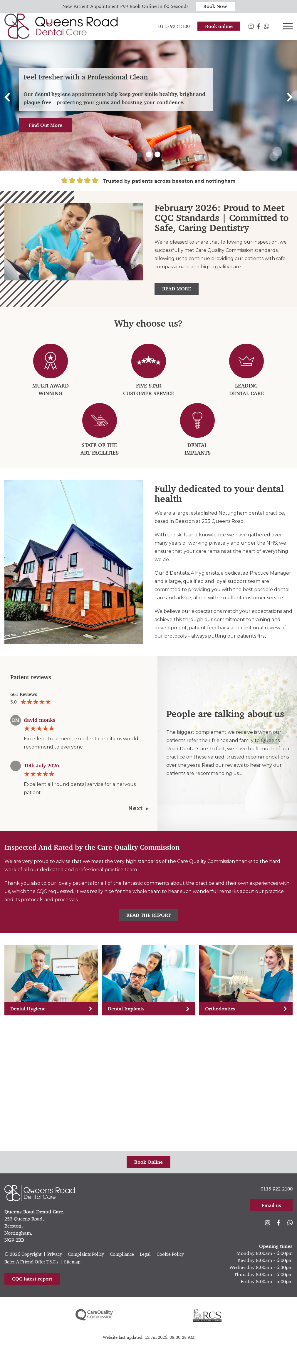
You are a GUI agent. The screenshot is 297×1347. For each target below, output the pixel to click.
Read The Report (148, 915)
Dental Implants (148, 1008)
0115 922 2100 (277, 1188)
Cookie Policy (170, 1254)
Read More (176, 288)
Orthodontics (246, 1008)
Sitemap (72, 1262)
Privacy (54, 1254)
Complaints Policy (86, 1254)
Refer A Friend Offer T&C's (31, 1262)
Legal (145, 1254)
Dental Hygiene (51, 1008)
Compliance (122, 1254)
